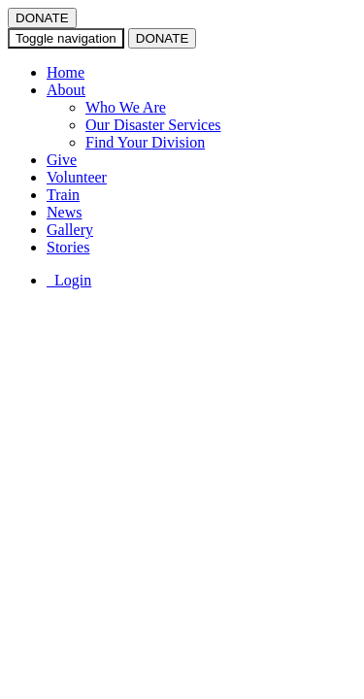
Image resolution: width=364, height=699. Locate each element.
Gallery (70, 229)
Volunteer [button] (77, 177)
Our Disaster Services (153, 124)
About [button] (66, 90)
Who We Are (125, 107)
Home (65, 72)
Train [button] (63, 194)
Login (69, 280)
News (64, 212)
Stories (68, 247)
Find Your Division (145, 142)
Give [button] (62, 159)
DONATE (42, 18)
